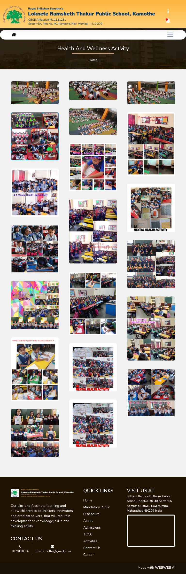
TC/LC (87, 534)
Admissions (92, 527)
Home (93, 60)
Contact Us (92, 548)
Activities (90, 541)
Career (88, 554)
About (88, 520)
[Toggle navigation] (168, 11)
